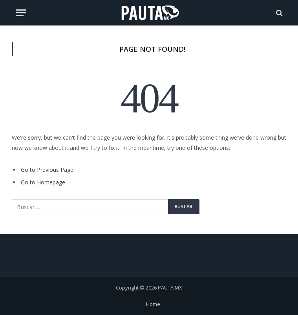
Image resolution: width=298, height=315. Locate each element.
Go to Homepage (43, 182)
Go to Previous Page (47, 169)
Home (153, 304)
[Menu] (21, 13)
